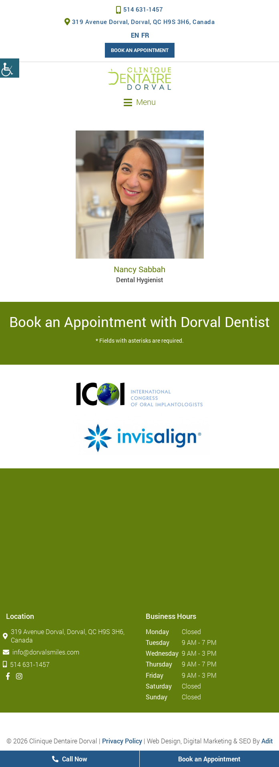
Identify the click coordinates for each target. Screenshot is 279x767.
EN (135, 35)
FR (145, 35)
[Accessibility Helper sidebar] (9, 68)
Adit (267, 741)
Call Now (69, 759)
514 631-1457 (139, 9)
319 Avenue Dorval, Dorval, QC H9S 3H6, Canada (139, 22)
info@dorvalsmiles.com (42, 652)
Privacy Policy (122, 741)
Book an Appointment (140, 50)
